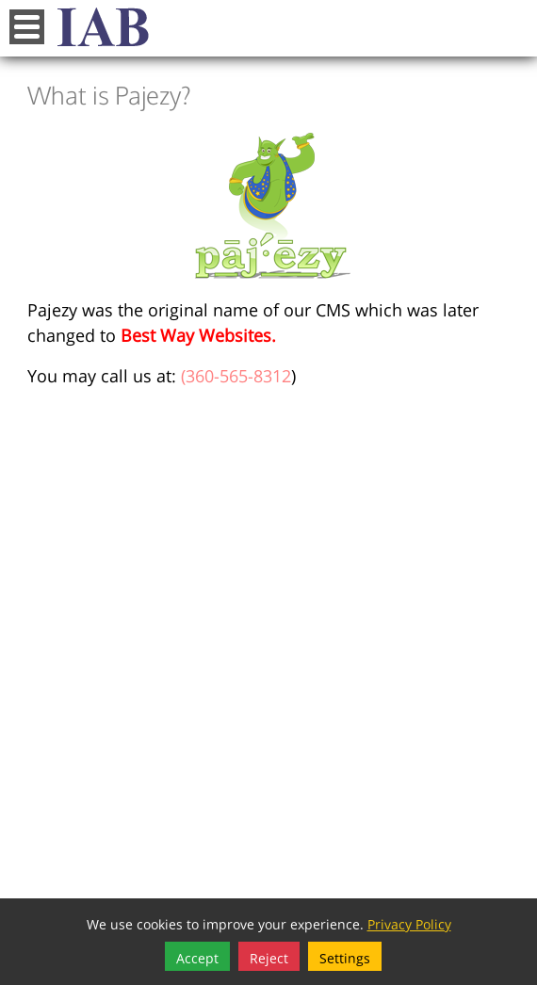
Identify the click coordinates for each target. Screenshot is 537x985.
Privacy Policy (409, 922)
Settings (344, 956)
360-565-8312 (238, 373)
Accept (197, 956)
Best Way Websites (196, 332)
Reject (269, 956)
